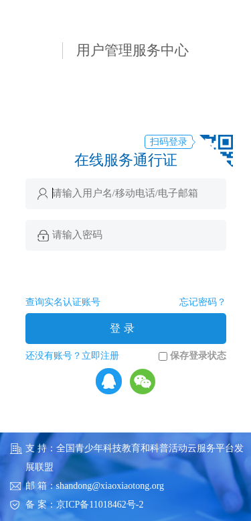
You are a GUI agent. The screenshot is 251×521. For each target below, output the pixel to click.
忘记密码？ (202, 302)
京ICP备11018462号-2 (100, 505)
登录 (124, 328)
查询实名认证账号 (62, 302)
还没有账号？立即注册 (72, 356)
